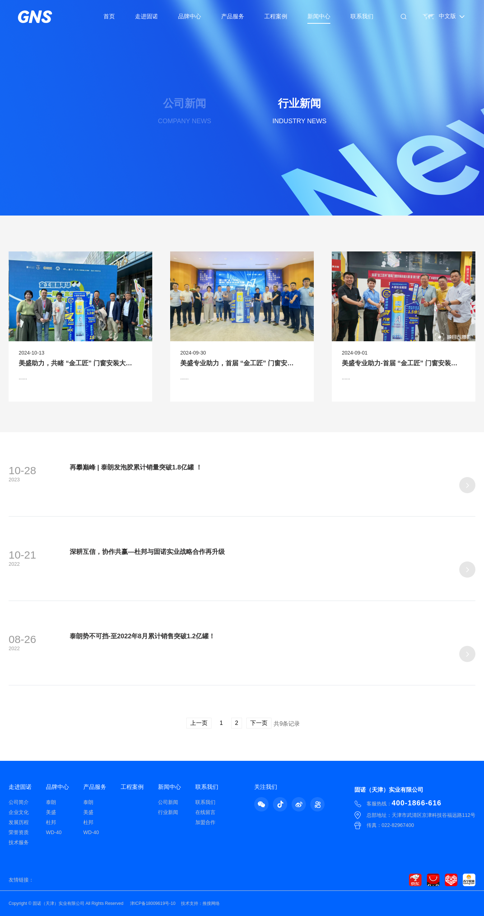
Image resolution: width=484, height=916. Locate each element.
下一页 (258, 723)
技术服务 (19, 842)
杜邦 (51, 822)
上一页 (199, 723)
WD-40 (54, 832)
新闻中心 (318, 16)
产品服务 (232, 16)
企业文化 (19, 812)
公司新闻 (168, 802)
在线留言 (205, 812)
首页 (109, 16)
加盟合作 (205, 822)
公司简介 (19, 802)
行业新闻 (168, 812)
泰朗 (51, 802)
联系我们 (361, 16)
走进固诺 (146, 16)
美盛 (51, 812)
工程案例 (275, 16)
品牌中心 (189, 16)
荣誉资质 (19, 832)
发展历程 (19, 822)
